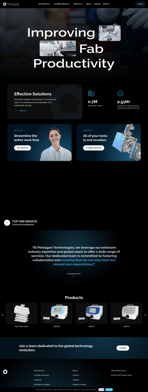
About (88, 4)
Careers (97, 4)
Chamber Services (62, 4)
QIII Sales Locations (42, 376)
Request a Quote (79, 376)
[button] (2, 316)
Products (78, 4)
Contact (106, 4)
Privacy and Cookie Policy (121, 367)
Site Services (44, 4)
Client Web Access (118, 362)
